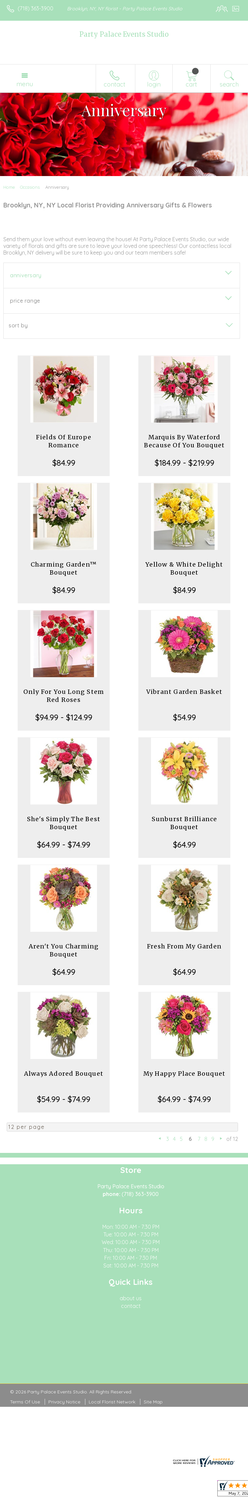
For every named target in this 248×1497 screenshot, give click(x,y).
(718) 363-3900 (35, 8)
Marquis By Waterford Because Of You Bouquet (184, 441)
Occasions (30, 187)
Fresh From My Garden (184, 946)
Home (9, 187)
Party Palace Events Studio (124, 34)
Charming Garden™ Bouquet (64, 568)
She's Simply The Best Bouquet (63, 823)
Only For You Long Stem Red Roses (63, 696)
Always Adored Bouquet (63, 1073)
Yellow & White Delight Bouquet (184, 568)
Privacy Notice (64, 1402)
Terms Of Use (25, 1402)
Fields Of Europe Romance (63, 441)
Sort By (18, 325)
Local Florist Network (112, 1402)
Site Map (153, 1402)
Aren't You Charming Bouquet (64, 950)
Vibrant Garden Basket (184, 692)
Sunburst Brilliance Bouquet (184, 823)
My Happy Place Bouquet (184, 1073)
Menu (24, 84)
